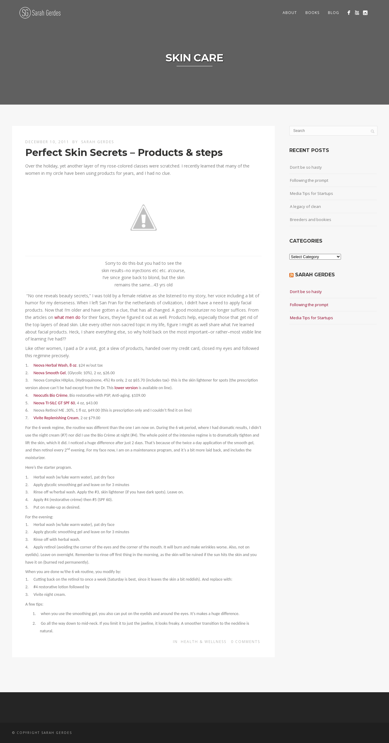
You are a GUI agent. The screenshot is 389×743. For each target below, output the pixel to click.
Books (312, 12)
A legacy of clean (305, 206)
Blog (333, 12)
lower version (126, 387)
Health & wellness (203, 641)
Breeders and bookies (310, 219)
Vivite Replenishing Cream (55, 417)
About (290, 12)
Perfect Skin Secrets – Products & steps (124, 152)
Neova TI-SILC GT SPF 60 (54, 403)
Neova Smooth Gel (49, 372)
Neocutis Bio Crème (50, 395)
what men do (67, 317)
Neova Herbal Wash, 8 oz (54, 365)
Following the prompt (309, 180)
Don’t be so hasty (306, 167)
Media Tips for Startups (311, 193)
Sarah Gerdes (97, 141)
